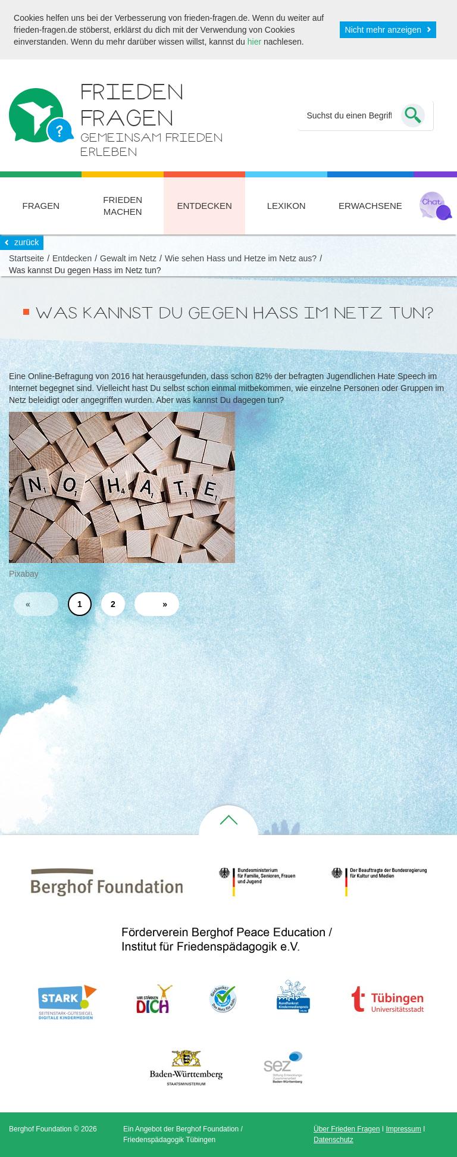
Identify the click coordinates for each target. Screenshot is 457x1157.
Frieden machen (122, 206)
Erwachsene (370, 206)
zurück (26, 242)
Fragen (41, 206)
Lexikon (286, 206)
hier (254, 41)
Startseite (26, 258)
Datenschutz (333, 1140)
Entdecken (204, 206)
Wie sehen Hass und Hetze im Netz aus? (241, 258)
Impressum (403, 1129)
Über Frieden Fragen (347, 1129)
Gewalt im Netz (128, 258)
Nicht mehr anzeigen (383, 30)
